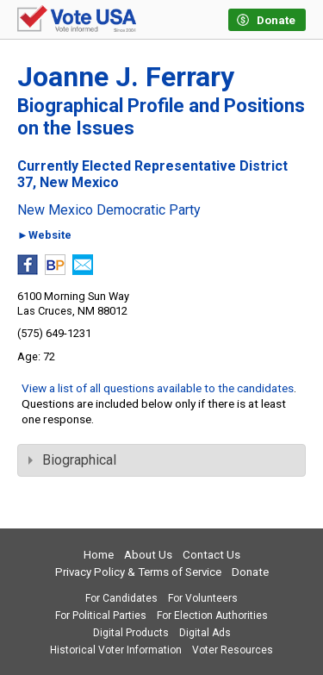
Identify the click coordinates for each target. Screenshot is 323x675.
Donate (250, 572)
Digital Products (131, 633)
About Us (148, 554)
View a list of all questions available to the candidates (158, 388)
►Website (44, 235)
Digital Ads (205, 633)
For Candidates (121, 598)
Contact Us (211, 554)
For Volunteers (203, 598)
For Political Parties (100, 615)
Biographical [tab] (72, 460)
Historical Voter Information (116, 650)
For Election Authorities (212, 615)
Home (99, 554)
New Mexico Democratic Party (109, 210)
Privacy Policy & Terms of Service (138, 572)
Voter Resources (232, 650)
